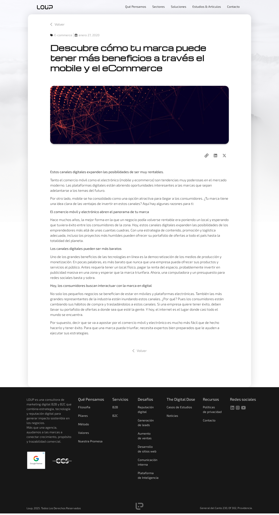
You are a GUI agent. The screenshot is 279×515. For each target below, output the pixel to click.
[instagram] (237, 407)
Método (83, 424)
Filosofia (84, 407)
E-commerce (63, 35)
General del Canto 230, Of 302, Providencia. (226, 508)
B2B (115, 407)
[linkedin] (232, 407)
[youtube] (243, 407)
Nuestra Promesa (90, 441)
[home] (45, 7)
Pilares (83, 416)
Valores (83, 433)
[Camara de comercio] (62, 461)
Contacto (209, 420)
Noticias (172, 416)
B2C (115, 416)
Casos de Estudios (179, 407)
